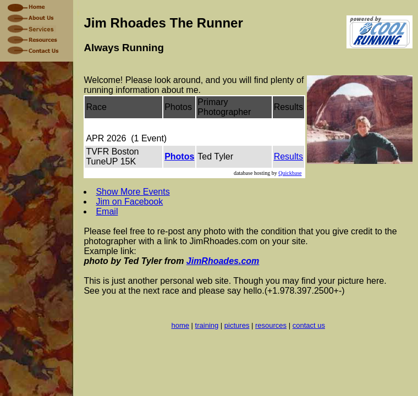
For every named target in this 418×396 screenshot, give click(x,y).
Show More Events (132, 191)
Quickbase (289, 173)
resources (271, 325)
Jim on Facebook (129, 201)
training (207, 325)
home (180, 325)
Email (107, 211)
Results (288, 156)
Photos (179, 156)
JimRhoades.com (222, 261)
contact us (309, 325)
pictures (237, 325)
